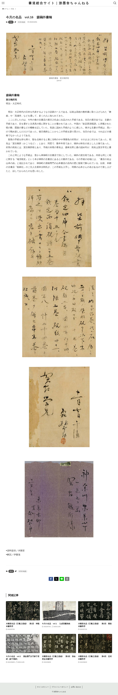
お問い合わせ (76, 687)
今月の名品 (21, 22)
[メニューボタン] (3, 3)
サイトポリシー (43, 687)
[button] (51, 579)
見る (10, 22)
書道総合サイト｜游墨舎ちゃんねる (59, 3)
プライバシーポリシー (60, 687)
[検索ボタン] (115, 3)
